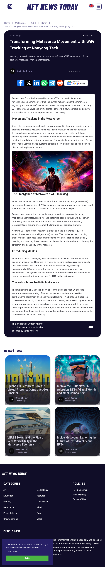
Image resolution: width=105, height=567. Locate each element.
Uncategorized (10, 519)
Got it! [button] (27, 558)
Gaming (7, 501)
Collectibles (42, 490)
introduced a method (27, 102)
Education (8, 495)
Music (40, 507)
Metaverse (20, 23)
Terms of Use (79, 499)
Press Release (10, 513)
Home (7, 23)
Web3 (40, 519)
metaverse (74, 71)
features (41, 495)
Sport (39, 513)
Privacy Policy (79, 494)
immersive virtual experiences (35, 129)
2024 (33, 23)
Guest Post (42, 501)
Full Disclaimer (80, 490)
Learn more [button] (12, 551)
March (44, 23)
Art (4, 490)
